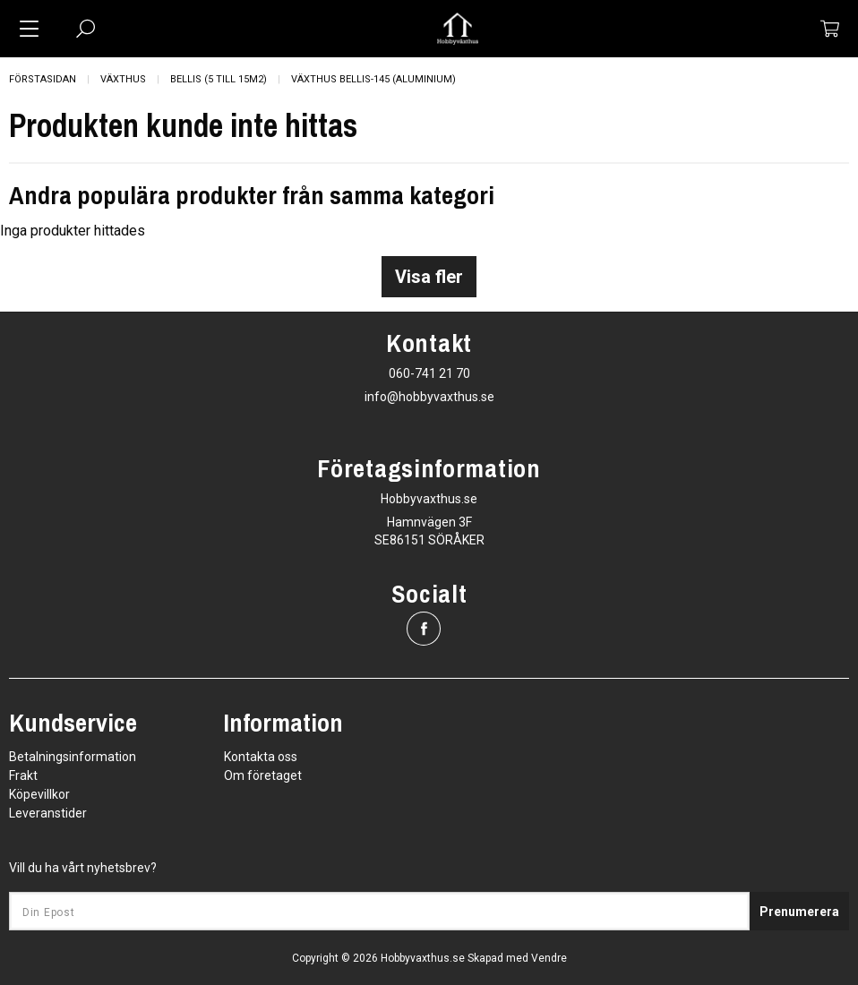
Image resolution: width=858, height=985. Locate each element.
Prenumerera (799, 911)
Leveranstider (48, 813)
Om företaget (263, 775)
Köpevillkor (39, 794)
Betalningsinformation (72, 756)
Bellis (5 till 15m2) (218, 79)
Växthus (123, 79)
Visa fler (429, 276)
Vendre (549, 958)
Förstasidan (42, 79)
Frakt (23, 775)
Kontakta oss (260, 756)
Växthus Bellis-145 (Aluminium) (373, 79)
